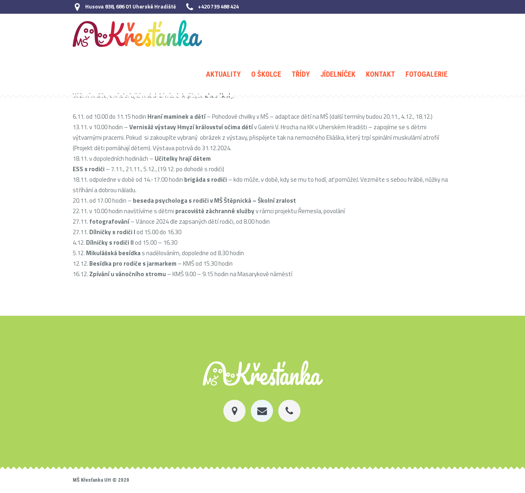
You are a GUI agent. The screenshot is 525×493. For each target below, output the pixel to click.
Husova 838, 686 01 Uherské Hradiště (130, 6)
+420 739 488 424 (218, 6)
